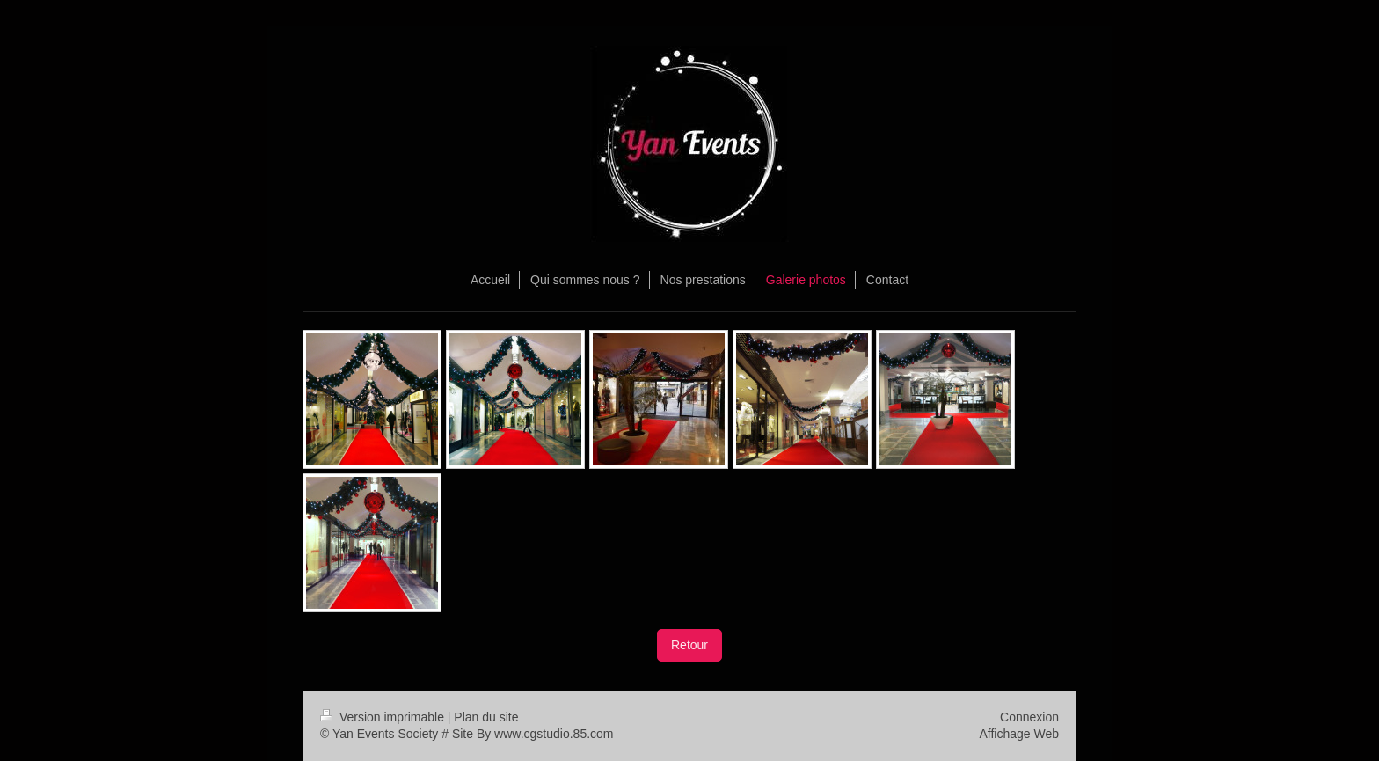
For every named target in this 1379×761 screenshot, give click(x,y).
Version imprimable (384, 717)
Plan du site (486, 717)
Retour (689, 645)
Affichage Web (1019, 734)
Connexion (1029, 717)
